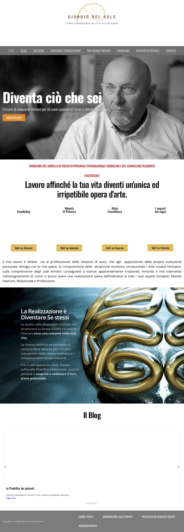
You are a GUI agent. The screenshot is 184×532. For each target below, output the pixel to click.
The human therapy (99, 50)
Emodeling (123, 50)
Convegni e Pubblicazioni (65, 50)
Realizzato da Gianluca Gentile (158, 517)
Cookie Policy (86, 517)
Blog (24, 50)
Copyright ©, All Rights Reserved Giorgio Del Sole (23, 521)
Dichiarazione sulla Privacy (118, 517)
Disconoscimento (88, 526)
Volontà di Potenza (147, 50)
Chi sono (38, 50)
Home (11, 50)
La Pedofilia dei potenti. (20, 488)
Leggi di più (11, 498)
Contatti (171, 50)
